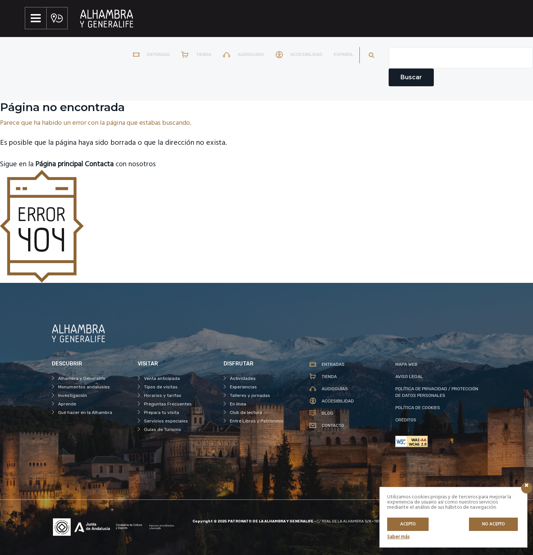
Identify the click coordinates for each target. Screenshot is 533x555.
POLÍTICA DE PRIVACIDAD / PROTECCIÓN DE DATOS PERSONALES (436, 392)
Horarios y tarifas (162, 395)
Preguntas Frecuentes (168, 404)
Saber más (398, 537)
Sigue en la (43, 164)
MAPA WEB (406, 364)
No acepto (493, 524)
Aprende (67, 404)
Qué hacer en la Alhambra (85, 412)
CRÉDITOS (405, 419)
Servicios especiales (166, 421)
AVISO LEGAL (409, 376)
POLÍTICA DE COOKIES (417, 407)
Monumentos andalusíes (84, 386)
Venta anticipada (162, 378)
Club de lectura (246, 412)
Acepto (408, 524)
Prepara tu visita (161, 412)
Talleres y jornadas (250, 395)
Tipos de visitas (161, 386)
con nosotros (124, 164)
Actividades (243, 378)
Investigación (72, 395)
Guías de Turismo (162, 429)
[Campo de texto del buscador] (461, 57)
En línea (238, 404)
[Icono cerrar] (526, 488)
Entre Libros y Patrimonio (257, 421)
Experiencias (243, 386)
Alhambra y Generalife (81, 378)
